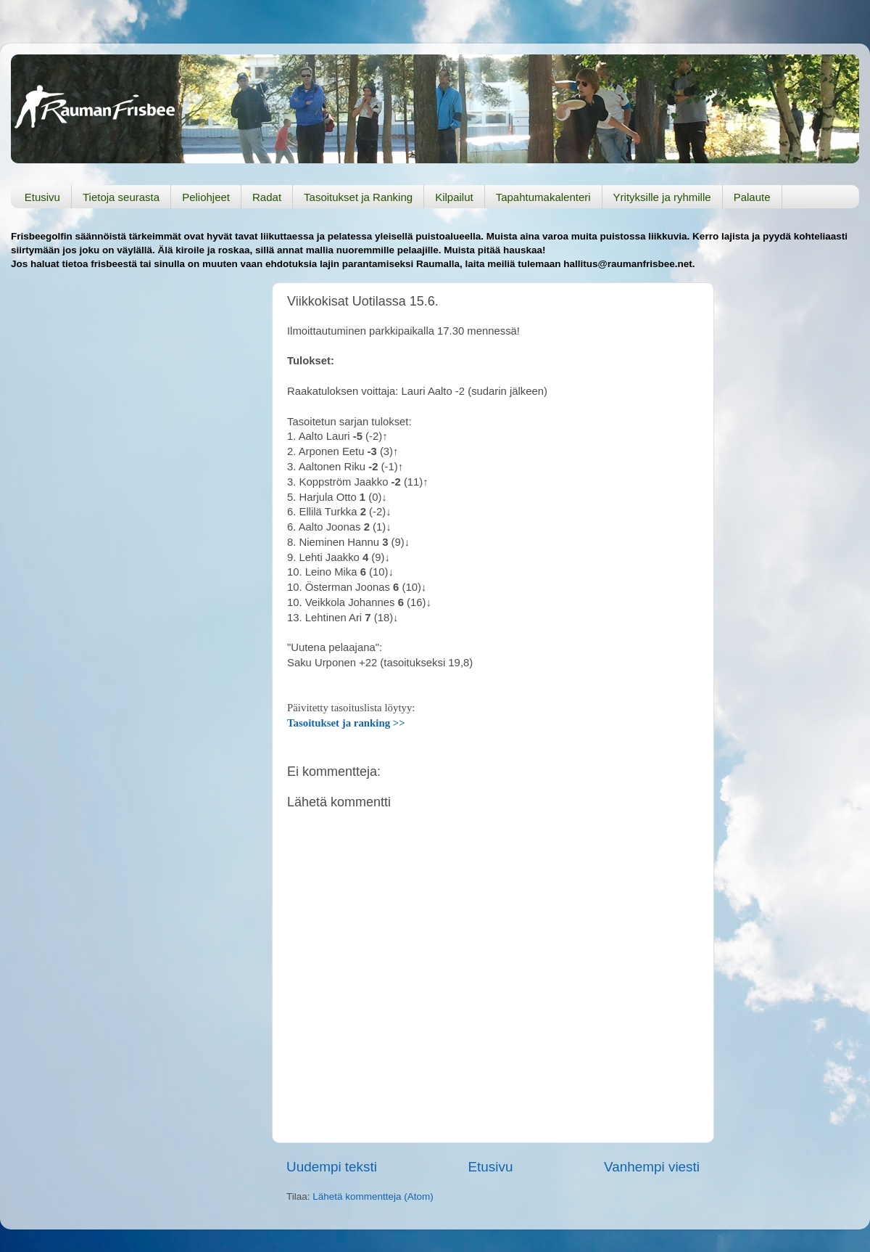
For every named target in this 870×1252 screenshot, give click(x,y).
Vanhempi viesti (652, 1166)
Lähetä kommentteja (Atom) (373, 1196)
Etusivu (42, 197)
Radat (266, 197)
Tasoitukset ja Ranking (358, 197)
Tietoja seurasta (121, 197)
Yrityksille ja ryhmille (662, 197)
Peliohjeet (206, 197)
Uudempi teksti (331, 1166)
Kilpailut (454, 197)
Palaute (752, 197)
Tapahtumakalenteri (543, 197)
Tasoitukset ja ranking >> (346, 723)
